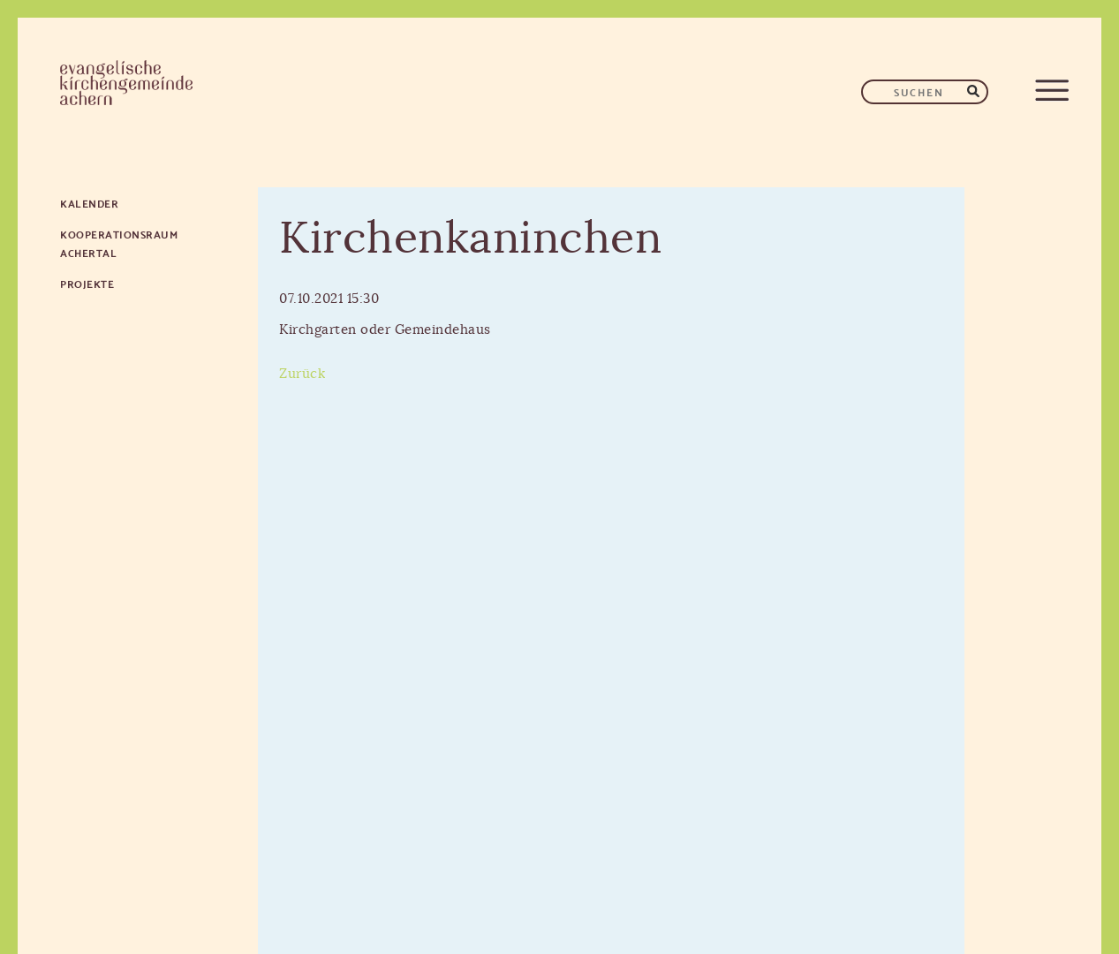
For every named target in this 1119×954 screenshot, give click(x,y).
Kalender (89, 202)
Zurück (302, 374)
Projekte (87, 283)
